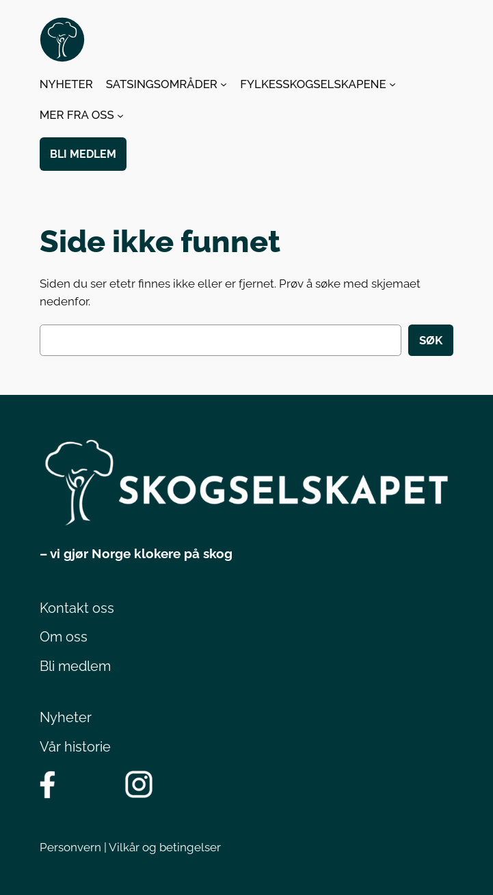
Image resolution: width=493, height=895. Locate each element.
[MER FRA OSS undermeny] (120, 114)
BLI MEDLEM (83, 154)
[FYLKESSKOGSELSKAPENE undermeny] (392, 84)
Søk (430, 340)
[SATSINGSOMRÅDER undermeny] (223, 84)
